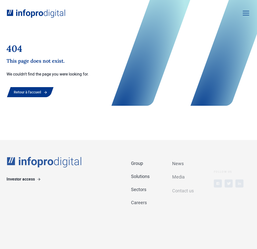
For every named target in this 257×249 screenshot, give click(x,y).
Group (137, 163)
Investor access (21, 179)
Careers (139, 203)
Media (178, 178)
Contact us (183, 195)
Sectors (138, 190)
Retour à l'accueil (27, 92)
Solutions (140, 176)
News (178, 164)
